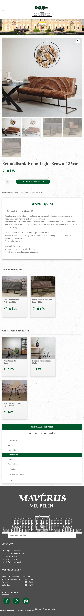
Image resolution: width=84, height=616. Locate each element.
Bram (41, 193)
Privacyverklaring (49, 609)
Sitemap (38, 609)
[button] (78, 41)
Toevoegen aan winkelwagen (33, 181)
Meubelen (13, 469)
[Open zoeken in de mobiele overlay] (61, 7)
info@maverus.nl (13, 562)
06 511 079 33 (11, 556)
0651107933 (26, 2)
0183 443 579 (11, 559)
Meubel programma (17, 475)
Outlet (12, 481)
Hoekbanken (12, 450)
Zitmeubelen (14, 440)
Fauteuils (11, 459)
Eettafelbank (33, 193)
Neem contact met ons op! (10, 2)
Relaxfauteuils (13, 464)
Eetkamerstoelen (16, 193)
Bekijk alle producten (42, 427)
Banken (10, 446)
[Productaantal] (7, 182)
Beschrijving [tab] (43, 204)
